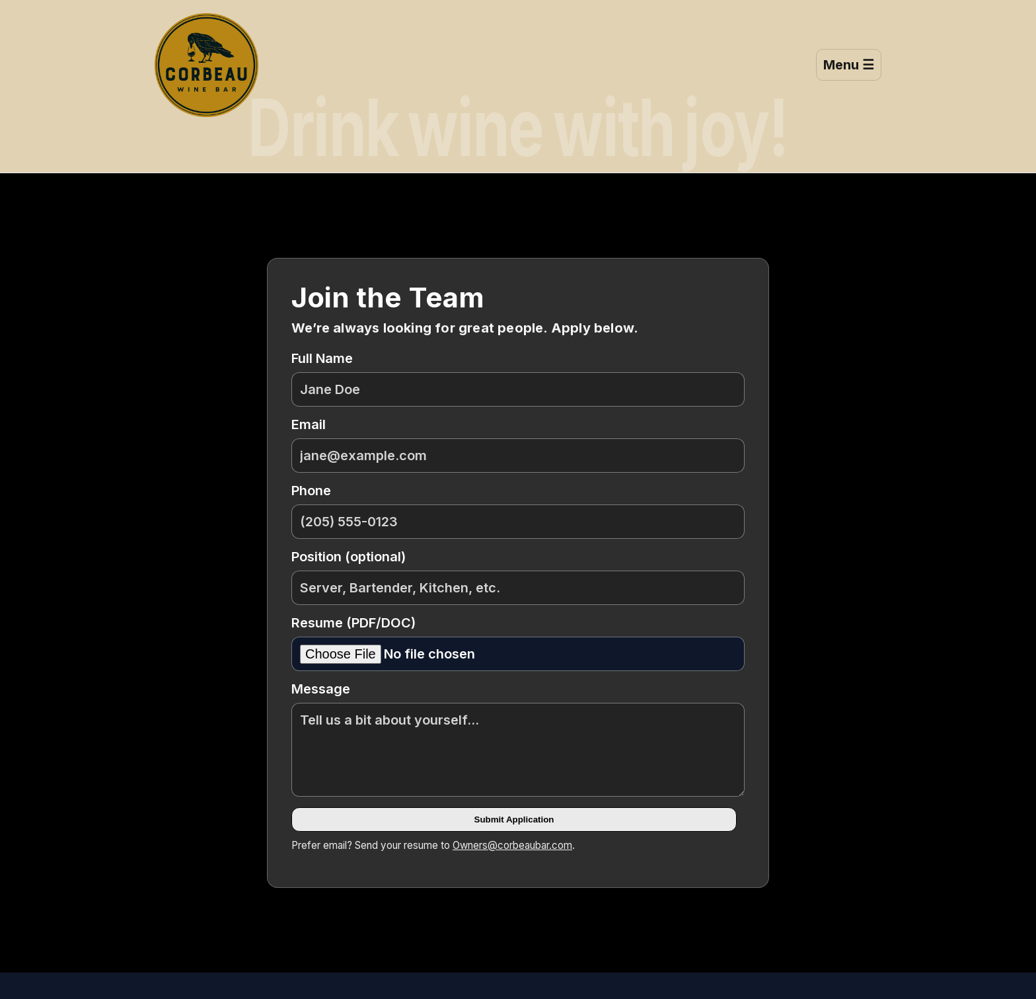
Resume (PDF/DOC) (518, 643)
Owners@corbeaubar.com (512, 845)
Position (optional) (518, 577)
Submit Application (514, 819)
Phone (518, 511)
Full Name (518, 378)
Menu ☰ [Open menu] (848, 65)
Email (518, 445)
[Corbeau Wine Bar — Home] (206, 65)
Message (518, 739)
